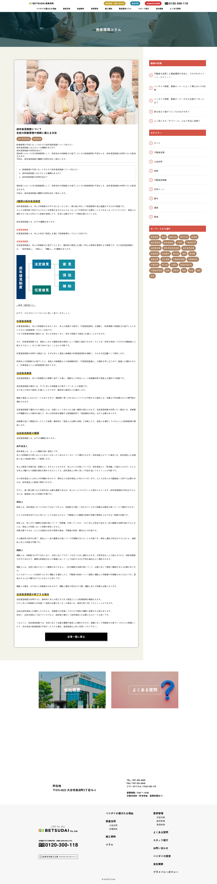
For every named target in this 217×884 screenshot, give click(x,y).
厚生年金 (184, 237)
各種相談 (113, 828)
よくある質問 (175, 8)
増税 (184, 253)
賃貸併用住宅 (186, 264)
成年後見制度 (24, 138)
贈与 (156, 198)
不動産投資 (159, 152)
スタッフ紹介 (143, 8)
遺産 (156, 207)
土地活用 (158, 161)
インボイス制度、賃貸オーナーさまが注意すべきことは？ (179, 100)
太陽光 (174, 264)
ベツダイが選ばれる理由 (46, 8)
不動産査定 (193, 259)
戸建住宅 (154, 264)
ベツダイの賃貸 (162, 856)
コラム (109, 844)
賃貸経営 (154, 237)
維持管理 (161, 820)
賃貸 (156, 216)
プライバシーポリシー (165, 872)
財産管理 (37, 138)
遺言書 (192, 253)
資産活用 (66, 8)
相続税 (194, 237)
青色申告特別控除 (171, 248)
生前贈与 (166, 253)
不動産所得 (191, 242)
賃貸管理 (94, 8)
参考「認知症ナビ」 (27, 305)
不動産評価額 (160, 179)
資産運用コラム (125, 8)
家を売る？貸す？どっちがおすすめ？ (172, 111)
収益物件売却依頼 (153, 3)
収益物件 (80, 8)
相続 (156, 170)
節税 (164, 237)
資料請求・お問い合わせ (114, 3)
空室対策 (161, 817)
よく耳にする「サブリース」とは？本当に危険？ (177, 120)
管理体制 (161, 824)
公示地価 (166, 259)
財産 (191, 270)
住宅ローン (159, 189)
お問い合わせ (160, 848)
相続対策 (154, 259)
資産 (152, 276)
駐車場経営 (168, 242)
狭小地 (165, 264)
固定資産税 (155, 242)
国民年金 (173, 237)
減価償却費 (155, 248)
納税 (199, 270)
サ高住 (180, 242)
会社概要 (159, 8)
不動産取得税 (156, 270)
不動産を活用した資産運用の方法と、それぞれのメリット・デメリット (179, 75)
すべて (157, 143)
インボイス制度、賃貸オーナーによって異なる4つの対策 (179, 88)
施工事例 (108, 8)
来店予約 (135, 3)
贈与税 (176, 253)
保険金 (176, 270)
